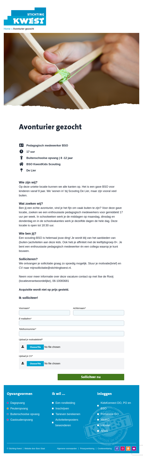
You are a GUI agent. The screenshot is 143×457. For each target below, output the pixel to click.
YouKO (105, 419)
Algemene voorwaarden (67, 449)
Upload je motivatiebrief (31, 339)
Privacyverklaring (87, 449)
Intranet (105, 425)
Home (7, 28)
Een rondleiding (65, 402)
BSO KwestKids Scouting (43, 164)
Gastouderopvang (21, 419)
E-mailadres (25, 318)
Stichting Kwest (15, 448)
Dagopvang (17, 402)
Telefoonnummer (27, 329)
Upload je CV (26, 356)
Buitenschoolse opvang (24, 414)
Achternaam (79, 308)
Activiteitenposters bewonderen (66, 422)
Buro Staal (40, 448)
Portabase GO (110, 414)
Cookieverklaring (105, 449)
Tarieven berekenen (67, 414)
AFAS (104, 431)
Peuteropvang (19, 408)
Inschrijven (62, 408)
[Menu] (134, 20)
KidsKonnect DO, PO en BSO (116, 405)
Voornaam (24, 308)
